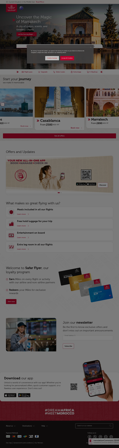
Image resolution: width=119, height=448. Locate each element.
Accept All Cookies (67, 58)
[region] (60, 54)
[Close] (91, 47)
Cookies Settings (52, 58)
